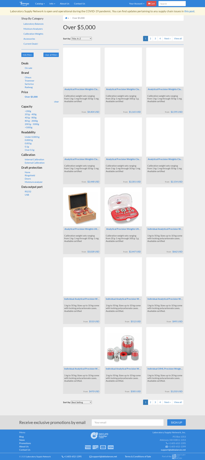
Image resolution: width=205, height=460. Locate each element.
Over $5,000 (29, 96)
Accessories (29, 38)
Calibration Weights (33, 33)
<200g (26, 111)
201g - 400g (28, 114)
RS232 (26, 191)
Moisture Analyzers (33, 28)
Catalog (40, 3)
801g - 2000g (29, 120)
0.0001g (27, 140)
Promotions (25, 443)
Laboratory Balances (33, 23)
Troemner (27, 80)
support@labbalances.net (104, 456)
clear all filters (51, 55)
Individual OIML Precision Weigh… (165, 368)
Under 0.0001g (30, 136)
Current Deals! (30, 43)
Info (52, 3)
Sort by (66, 38)
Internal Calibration (32, 159)
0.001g (26, 143)
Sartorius (27, 83)
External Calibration (33, 162)
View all (178, 38)
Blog (21, 436)
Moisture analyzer (32, 181)
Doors (26, 178)
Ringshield (28, 175)
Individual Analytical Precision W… (165, 229)
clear (56, 101)
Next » (167, 38)
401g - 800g (28, 117)
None (25, 172)
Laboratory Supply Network (38, 456)
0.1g (25, 146)
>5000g (26, 127)
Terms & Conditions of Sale (138, 456)
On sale (26, 68)
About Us (64, 3)
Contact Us (79, 3)
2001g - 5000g (30, 124)
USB (25, 194)
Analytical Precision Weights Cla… (81, 89)
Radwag (27, 87)
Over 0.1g (27, 149)
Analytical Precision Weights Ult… (81, 229)
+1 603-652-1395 (73, 456)
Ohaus (26, 77)
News (22, 439)
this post (189, 11)
